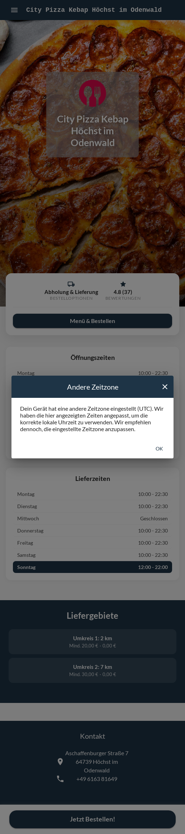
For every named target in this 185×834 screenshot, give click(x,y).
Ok (159, 448)
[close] (165, 386)
